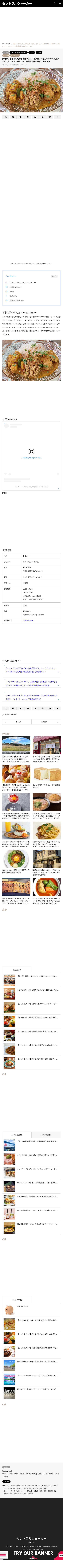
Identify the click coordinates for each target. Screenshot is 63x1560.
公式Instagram (15, 287)
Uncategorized (7, 1471)
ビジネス (14, 1488)
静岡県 (6, 1476)
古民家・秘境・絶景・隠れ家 (43, 1491)
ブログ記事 (37, 1546)
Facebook (29, 1542)
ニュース (6, 1488)
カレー (32, 52)
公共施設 (29, 1491)
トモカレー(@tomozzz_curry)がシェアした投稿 (31, 487)
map (12, 291)
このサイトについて (26, 1549)
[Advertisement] (31, 24)
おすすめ (6, 55)
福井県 (51, 1474)
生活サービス (8, 1494)
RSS (33, 1542)
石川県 (45, 1474)
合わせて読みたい (17, 300)
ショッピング (46, 1485)
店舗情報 (13, 296)
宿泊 (55, 1491)
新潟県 (39, 1474)
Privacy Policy (38, 1549)
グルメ (39, 52)
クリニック (31, 1485)
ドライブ (55, 1485)
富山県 (16, 1474)
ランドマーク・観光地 (11, 1491)
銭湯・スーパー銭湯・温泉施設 (23, 1494)
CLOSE (54, 276)
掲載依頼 (54, 1546)
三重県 (6, 52)
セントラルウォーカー (31, 1538)
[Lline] (27, 117)
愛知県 (34, 1474)
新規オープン (15, 55)
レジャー (22, 1491)
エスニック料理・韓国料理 (18, 52)
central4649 (13, 714)
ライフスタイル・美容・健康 (37, 1488)
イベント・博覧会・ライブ (17, 1485)
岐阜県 (28, 1474)
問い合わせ (46, 1546)
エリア (4, 1474)
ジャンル (5, 1485)
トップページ (8, 1546)
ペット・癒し (22, 1488)
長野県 (57, 1474)
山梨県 (22, 1474)
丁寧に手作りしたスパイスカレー (23, 282)
